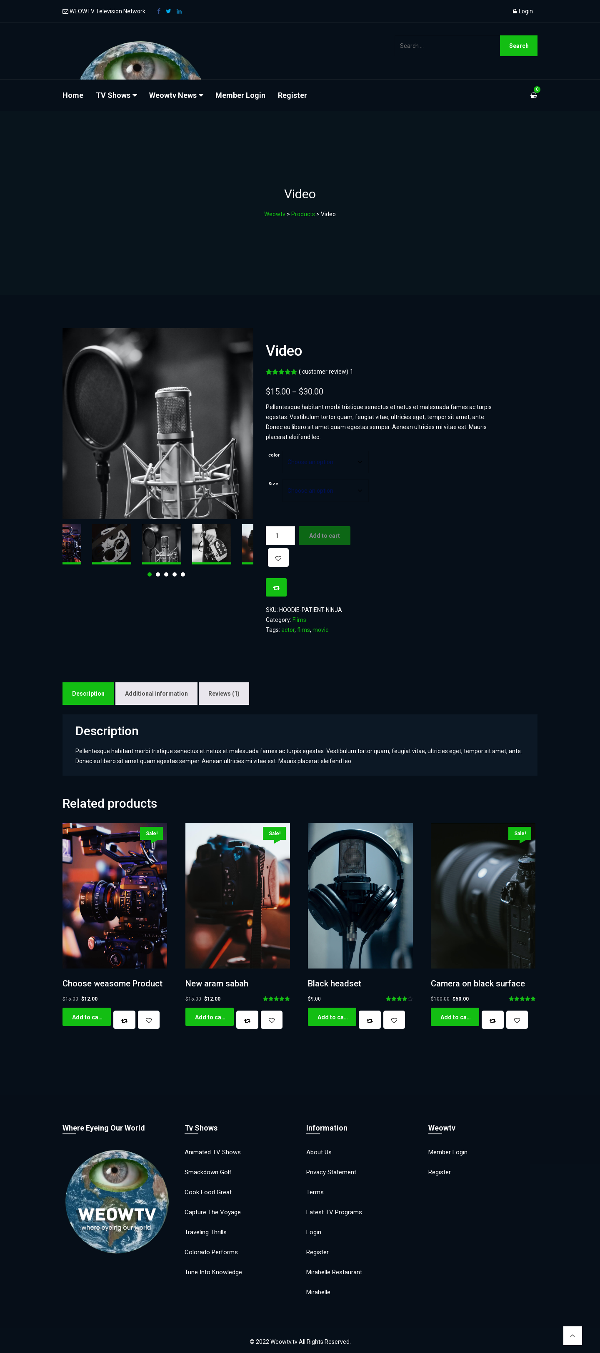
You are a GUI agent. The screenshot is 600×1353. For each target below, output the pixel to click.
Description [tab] (88, 693)
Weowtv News (173, 95)
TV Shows (113, 95)
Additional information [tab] (156, 693)
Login (523, 11)
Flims (299, 620)
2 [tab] (158, 574)
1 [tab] (150, 574)
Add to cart (324, 535)
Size (273, 484)
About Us (319, 1152)
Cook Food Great (208, 1192)
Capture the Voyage (213, 1212)
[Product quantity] (280, 535)
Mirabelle (318, 1292)
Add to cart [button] (87, 1017)
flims (303, 630)
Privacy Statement (331, 1172)
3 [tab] (166, 574)
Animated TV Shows (213, 1152)
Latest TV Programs (334, 1212)
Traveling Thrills (206, 1232)
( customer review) (326, 371)
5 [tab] (183, 574)
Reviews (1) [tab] (224, 693)
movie (320, 630)
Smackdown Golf (208, 1172)
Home (72, 95)
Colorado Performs (211, 1252)
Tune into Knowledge (213, 1272)
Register (292, 95)
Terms (315, 1192)
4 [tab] (174, 574)
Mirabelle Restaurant (334, 1272)
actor (288, 630)
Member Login (240, 95)
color (274, 455)
